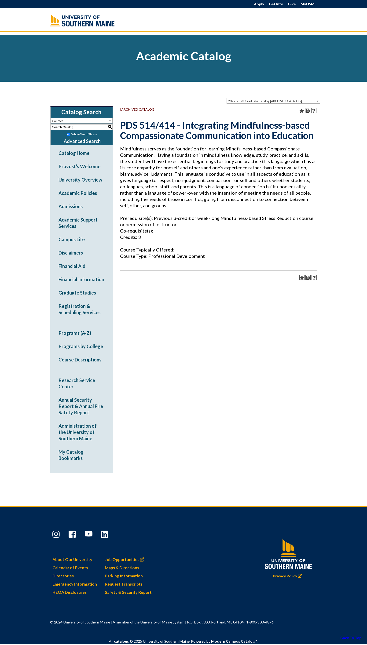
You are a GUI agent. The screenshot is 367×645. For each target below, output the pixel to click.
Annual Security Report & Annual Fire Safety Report (81, 406)
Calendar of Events (70, 567)
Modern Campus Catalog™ (234, 642)
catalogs (121, 642)
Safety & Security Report (128, 592)
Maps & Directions (122, 567)
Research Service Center (77, 383)
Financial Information (81, 279)
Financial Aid (72, 266)
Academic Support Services (78, 223)
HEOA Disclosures (69, 592)
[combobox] (273, 101)
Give (292, 4)
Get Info (276, 4)
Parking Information (124, 576)
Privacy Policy (288, 575)
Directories (63, 576)
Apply (259, 4)
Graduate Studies (77, 292)
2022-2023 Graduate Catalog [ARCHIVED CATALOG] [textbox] (265, 101)
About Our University (72, 559)
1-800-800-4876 (260, 622)
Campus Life (72, 239)
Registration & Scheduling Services (79, 309)
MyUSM (308, 4)
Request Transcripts (124, 584)
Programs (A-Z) (75, 333)
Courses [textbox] (57, 121)
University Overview (80, 179)
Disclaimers (71, 252)
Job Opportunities (126, 559)
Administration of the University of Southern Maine (78, 432)
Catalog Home (74, 153)
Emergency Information (74, 584)
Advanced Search (82, 141)
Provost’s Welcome (79, 166)
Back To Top (351, 637)
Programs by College (81, 346)
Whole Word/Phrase (84, 134)
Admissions (71, 206)
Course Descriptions (80, 359)
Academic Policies (78, 193)
